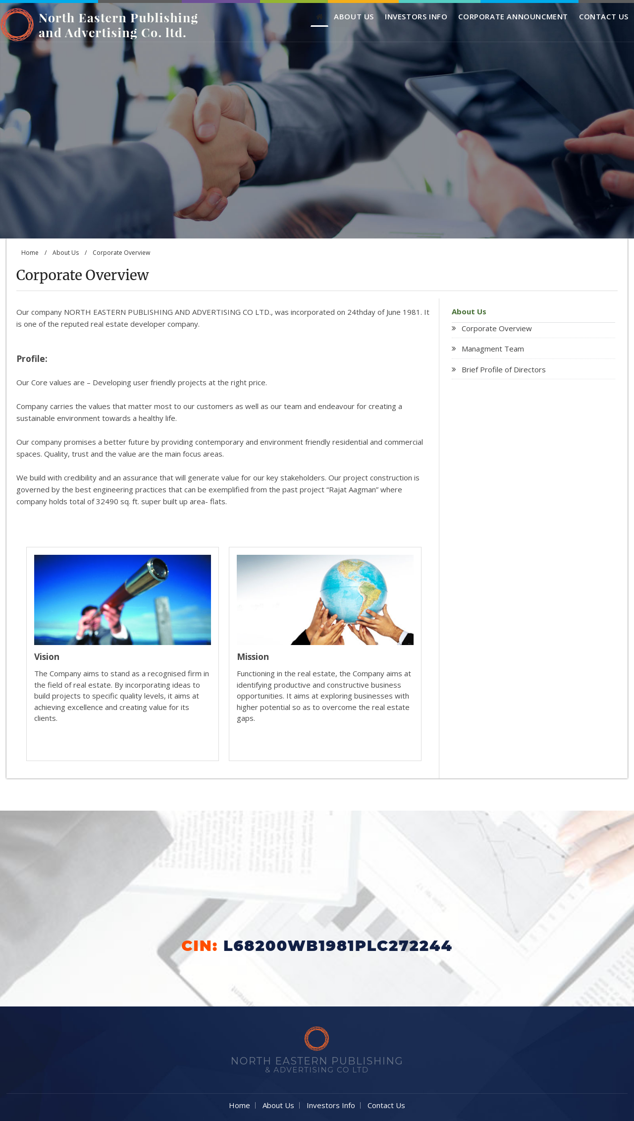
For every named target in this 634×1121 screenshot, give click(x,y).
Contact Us (604, 16)
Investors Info (416, 16)
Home (30, 252)
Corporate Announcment (513, 16)
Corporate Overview (497, 328)
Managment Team (493, 349)
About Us (354, 16)
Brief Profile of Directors (504, 369)
